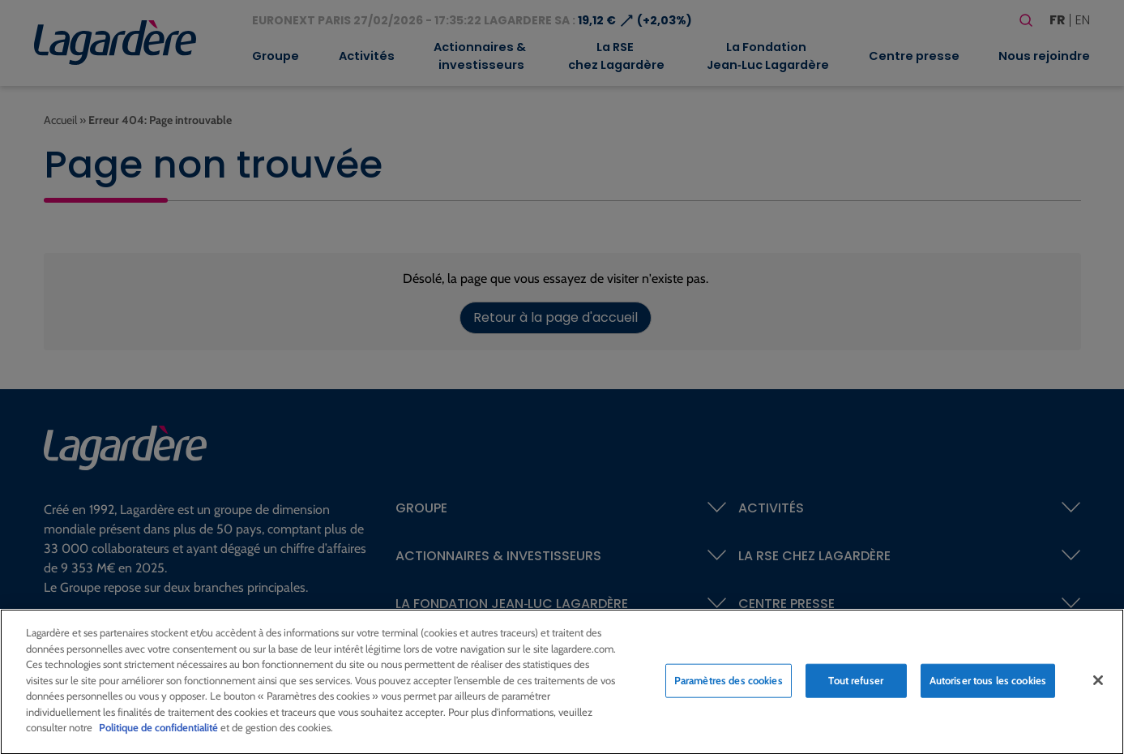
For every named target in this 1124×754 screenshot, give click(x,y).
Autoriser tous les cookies (988, 685)
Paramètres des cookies (728, 685)
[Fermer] (1098, 686)
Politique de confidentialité (158, 733)
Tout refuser (855, 685)
